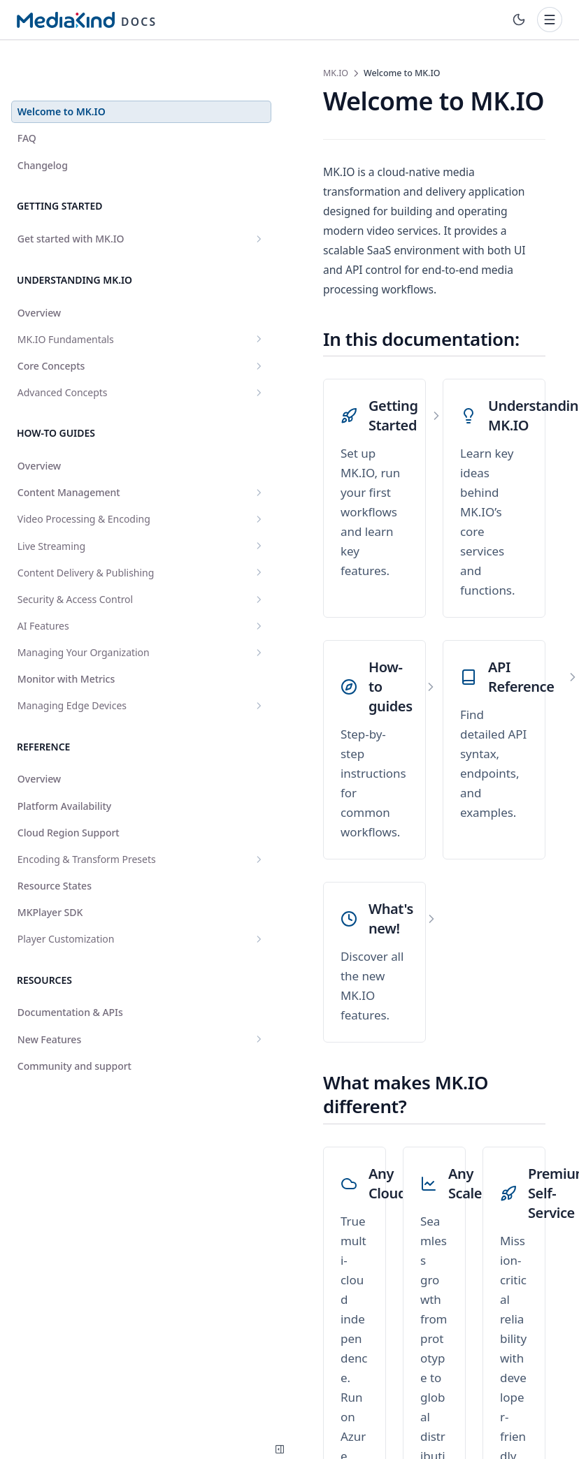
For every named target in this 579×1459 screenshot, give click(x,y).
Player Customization (86, 959)
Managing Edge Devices (86, 711)
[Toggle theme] (519, 20)
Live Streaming (86, 524)
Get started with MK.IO (86, 203)
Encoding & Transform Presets (86, 872)
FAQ (26, 103)
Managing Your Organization (86, 651)
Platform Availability (64, 812)
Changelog (42, 130)
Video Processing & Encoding (86, 491)
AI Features (86, 618)
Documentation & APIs (70, 1032)
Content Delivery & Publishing (86, 558)
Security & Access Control (86, 591)
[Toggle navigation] (549, 19)
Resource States (54, 906)
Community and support (74, 1085)
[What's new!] (291, 727)
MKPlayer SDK (50, 932)
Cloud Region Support (68, 838)
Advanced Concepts (86, 357)
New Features (86, 1059)
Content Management (86, 457)
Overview (39, 277)
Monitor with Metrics (66, 685)
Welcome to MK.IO (61, 76)
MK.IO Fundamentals (86, 304)
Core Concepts (86, 330)
